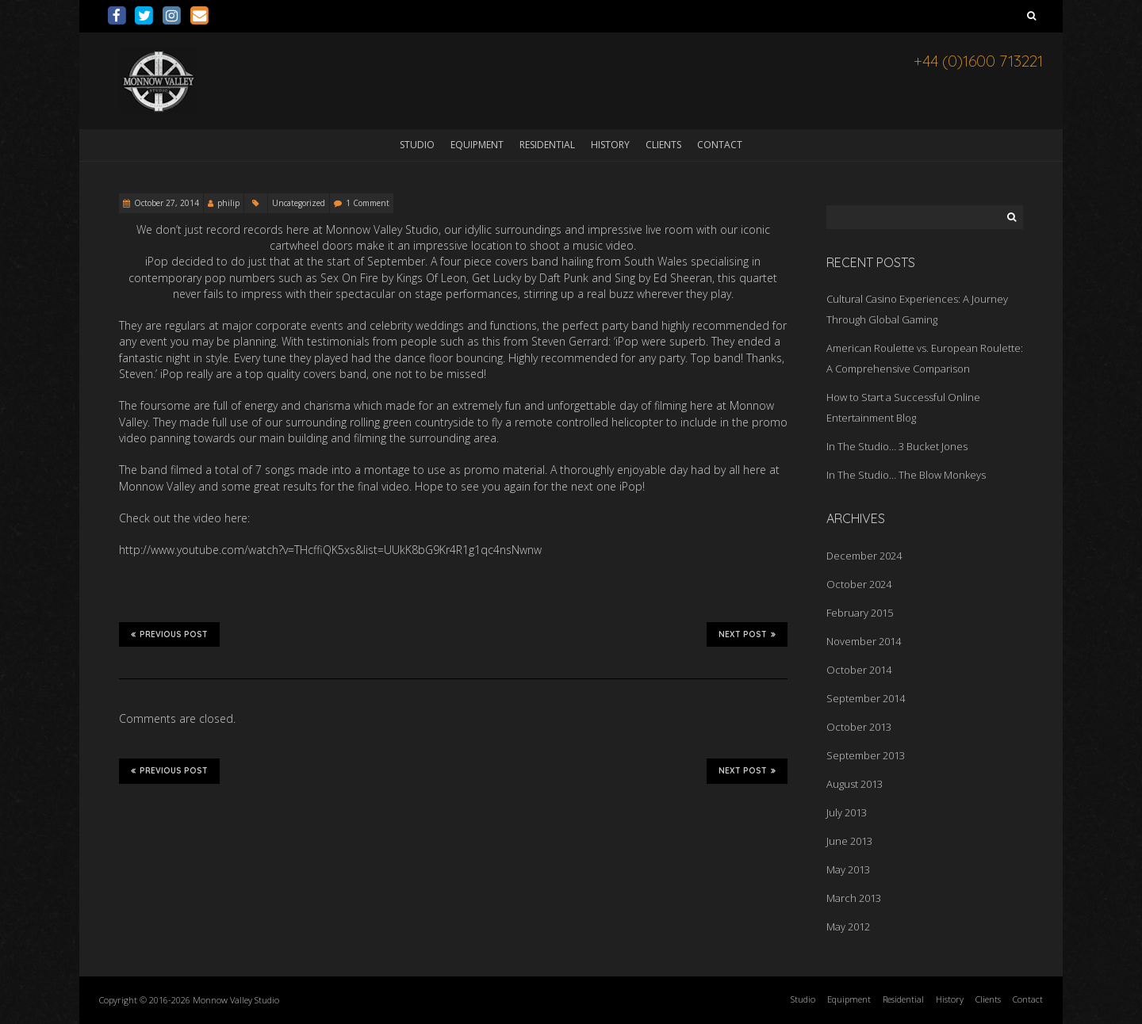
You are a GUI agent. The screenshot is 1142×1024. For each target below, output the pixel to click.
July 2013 (846, 812)
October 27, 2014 (166, 202)
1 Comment (367, 202)
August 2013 (854, 784)
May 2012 (848, 926)
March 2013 (853, 898)
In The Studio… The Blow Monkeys (906, 475)
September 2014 (865, 698)
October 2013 (858, 727)
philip (228, 202)
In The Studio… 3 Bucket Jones (897, 446)
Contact (719, 144)
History (610, 144)
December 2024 (864, 555)
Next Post (747, 634)
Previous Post (169, 634)
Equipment (477, 144)
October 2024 (858, 584)
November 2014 (863, 641)
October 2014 (858, 670)
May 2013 (848, 869)
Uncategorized (298, 202)
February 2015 (859, 613)
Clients (663, 144)
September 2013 (865, 755)
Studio (417, 144)
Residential (547, 144)
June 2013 (849, 841)
